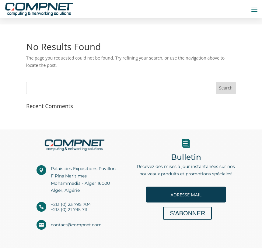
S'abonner (187, 213)
